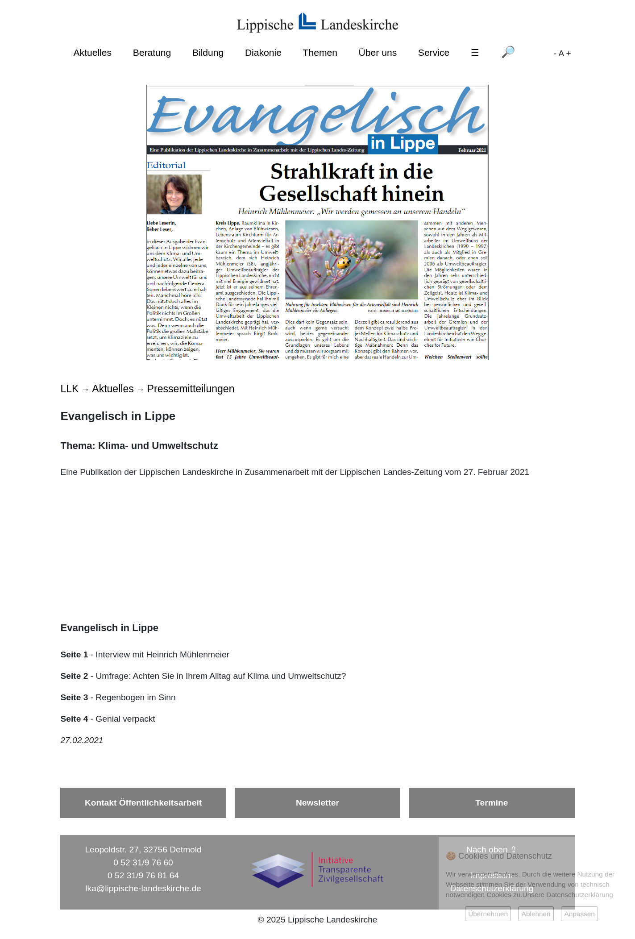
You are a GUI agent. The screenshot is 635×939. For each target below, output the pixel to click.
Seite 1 (74, 654)
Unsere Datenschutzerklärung (568, 894)
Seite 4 (74, 718)
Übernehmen (488, 914)
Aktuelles (92, 52)
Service (433, 52)
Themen (320, 52)
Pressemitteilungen (191, 389)
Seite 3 (74, 697)
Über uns (378, 52)
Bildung (208, 52)
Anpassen (579, 914)
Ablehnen (536, 914)
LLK (69, 389)
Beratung (152, 52)
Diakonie (263, 52)
